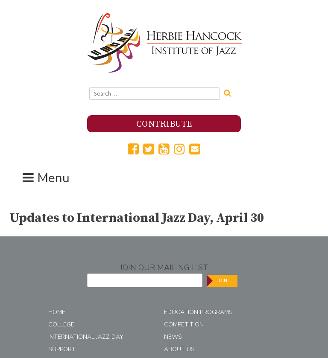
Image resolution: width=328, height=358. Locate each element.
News (173, 337)
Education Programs (198, 312)
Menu (53, 178)
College (61, 324)
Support (62, 349)
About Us (179, 349)
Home (56, 312)
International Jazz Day (85, 337)
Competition (184, 324)
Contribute (164, 124)
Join (222, 281)
